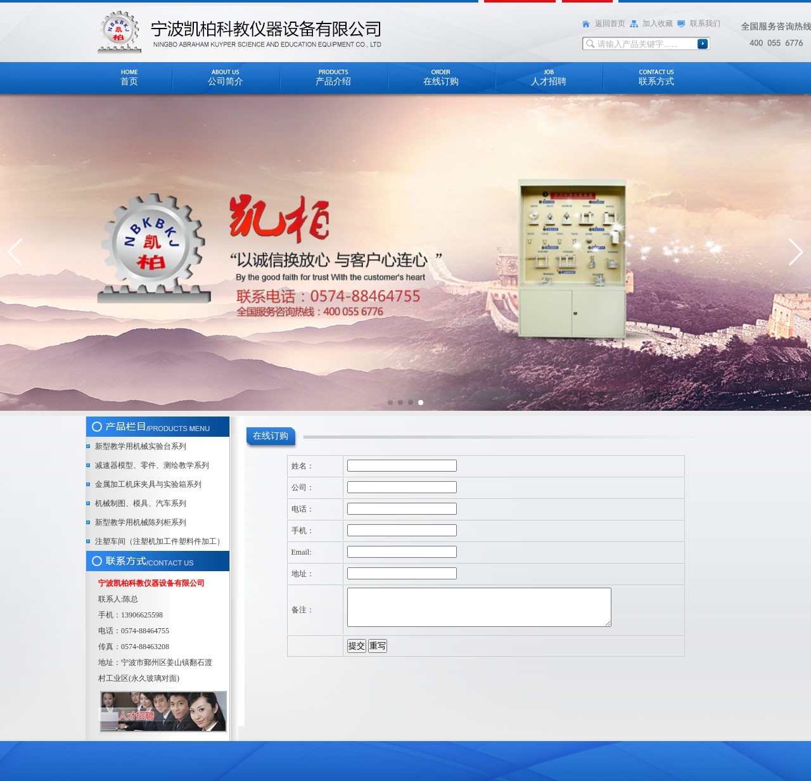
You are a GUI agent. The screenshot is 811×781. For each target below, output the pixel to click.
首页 (129, 81)
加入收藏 (657, 23)
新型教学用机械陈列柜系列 (140, 522)
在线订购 (441, 81)
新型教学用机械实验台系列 (140, 446)
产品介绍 (333, 81)
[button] (14, 252)
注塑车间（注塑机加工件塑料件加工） (159, 541)
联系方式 (656, 81)
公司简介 (225, 81)
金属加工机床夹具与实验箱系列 (148, 484)
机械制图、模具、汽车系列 (140, 503)
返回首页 (610, 23)
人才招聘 (548, 81)
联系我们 (705, 23)
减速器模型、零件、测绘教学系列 (152, 465)
